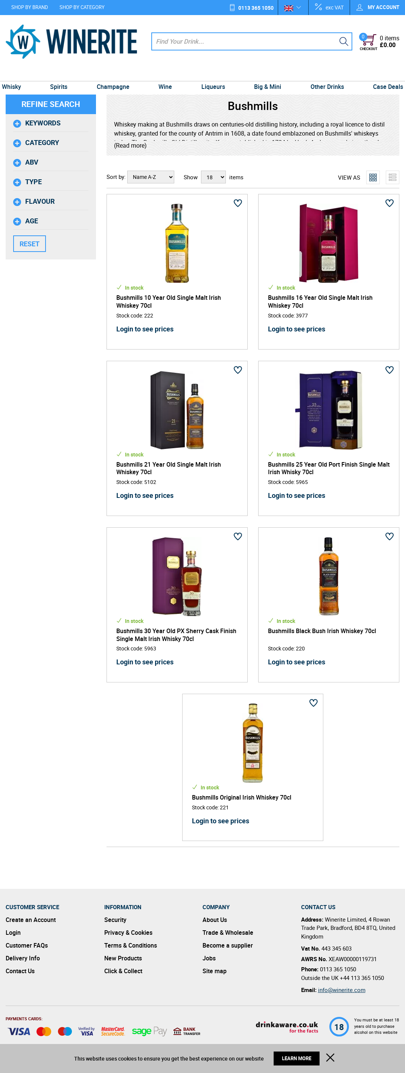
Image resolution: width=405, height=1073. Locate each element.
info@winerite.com (341, 990)
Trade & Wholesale (227, 932)
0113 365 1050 (256, 7)
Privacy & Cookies (128, 932)
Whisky (17, 74)
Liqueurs (212, 74)
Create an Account (31, 920)
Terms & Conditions (130, 945)
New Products (123, 958)
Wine (166, 74)
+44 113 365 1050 (362, 977)
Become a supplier (227, 945)
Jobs (209, 958)
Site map (214, 971)
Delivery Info (23, 958)
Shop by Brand (29, 7)
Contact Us (20, 971)
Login (13, 932)
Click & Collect (123, 971)
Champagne (115, 74)
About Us (214, 920)
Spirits (63, 74)
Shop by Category (82, 7)
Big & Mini (265, 74)
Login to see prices (145, 328)
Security (115, 920)
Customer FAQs (27, 945)
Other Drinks (323, 74)
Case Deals (382, 74)
